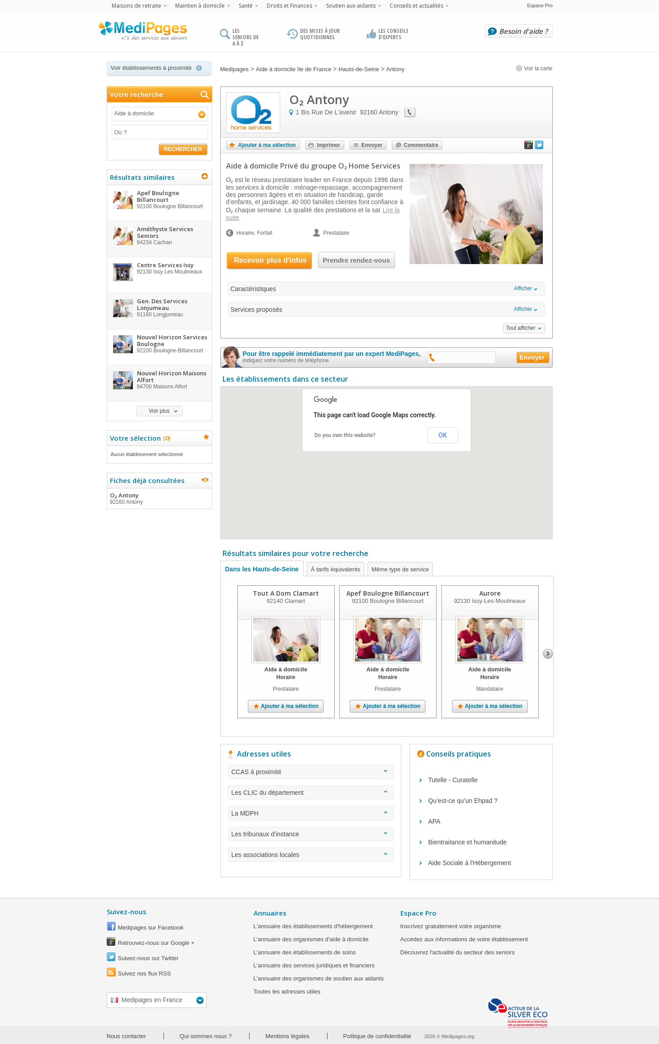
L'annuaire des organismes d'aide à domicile (311, 939)
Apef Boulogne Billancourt (387, 593)
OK (443, 435)
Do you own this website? (345, 435)
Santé (246, 5)
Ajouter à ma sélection (267, 145)
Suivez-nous (126, 911)
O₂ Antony (159, 498)
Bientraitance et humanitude (467, 842)
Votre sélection (139, 437)
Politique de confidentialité (377, 1036)
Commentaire (421, 145)
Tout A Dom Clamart (286, 593)
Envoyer (371, 145)
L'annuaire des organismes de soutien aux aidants (319, 978)
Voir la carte (534, 68)
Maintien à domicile (200, 5)
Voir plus (159, 411)
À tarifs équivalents (335, 569)
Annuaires (270, 912)
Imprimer (328, 145)
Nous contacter (126, 1036)
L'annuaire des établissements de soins (305, 952)
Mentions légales (287, 1036)
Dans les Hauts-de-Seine (262, 569)
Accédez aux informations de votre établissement (464, 939)
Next (548, 654)
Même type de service (400, 569)
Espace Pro (540, 5)
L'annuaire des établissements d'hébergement (313, 926)
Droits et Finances (289, 5)
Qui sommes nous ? (206, 1036)
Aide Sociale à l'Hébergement (469, 862)
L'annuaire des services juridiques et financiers (314, 965)
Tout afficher (520, 328)
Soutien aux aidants (351, 5)
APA (434, 821)
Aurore (489, 593)
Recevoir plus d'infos (270, 260)
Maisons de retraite (136, 5)
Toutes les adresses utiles (287, 991)
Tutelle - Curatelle (453, 780)
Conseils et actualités (416, 5)
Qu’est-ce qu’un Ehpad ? (463, 800)
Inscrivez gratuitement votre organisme (450, 926)
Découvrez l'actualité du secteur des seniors (457, 952)
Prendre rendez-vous (356, 260)
